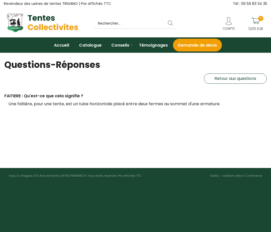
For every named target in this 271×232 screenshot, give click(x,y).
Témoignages (153, 45)
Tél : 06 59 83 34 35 (250, 3)
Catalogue (90, 45)
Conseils (120, 45)
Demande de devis (197, 45)
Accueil (61, 45)
